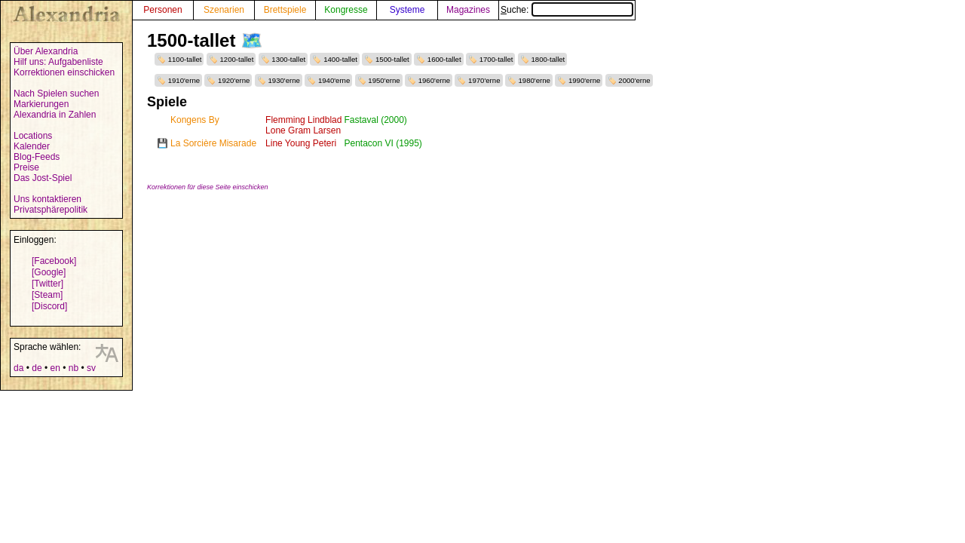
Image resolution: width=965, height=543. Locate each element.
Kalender (32, 146)
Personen (162, 10)
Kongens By (194, 120)
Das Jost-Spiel (43, 178)
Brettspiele (285, 10)
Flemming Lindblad (303, 120)
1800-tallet (548, 59)
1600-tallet (444, 59)
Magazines (468, 10)
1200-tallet (237, 59)
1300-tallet (288, 59)
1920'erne (234, 80)
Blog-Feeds (37, 157)
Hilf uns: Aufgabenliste (58, 62)
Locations (33, 135)
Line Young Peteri (300, 143)
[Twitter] (47, 283)
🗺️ (251, 40)
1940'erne (334, 80)
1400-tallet (340, 59)
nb (73, 368)
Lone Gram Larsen (303, 130)
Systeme (407, 10)
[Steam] (47, 295)
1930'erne (283, 80)
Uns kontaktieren (47, 199)
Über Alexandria (46, 51)
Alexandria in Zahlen (55, 114)
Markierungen (41, 104)
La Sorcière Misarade (213, 143)
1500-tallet (392, 59)
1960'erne (434, 80)
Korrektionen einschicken (64, 72)
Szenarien (224, 10)
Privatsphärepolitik (50, 209)
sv (91, 368)
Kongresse (345, 10)
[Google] (49, 272)
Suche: (567, 10)
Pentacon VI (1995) (382, 143)
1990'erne (584, 80)
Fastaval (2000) (375, 120)
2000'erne (634, 80)
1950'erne (384, 80)
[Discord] (49, 306)
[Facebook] (54, 261)
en (55, 368)
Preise (26, 167)
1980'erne (534, 80)
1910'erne (184, 80)
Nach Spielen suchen (56, 93)
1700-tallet (496, 59)
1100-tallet (185, 59)
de (36, 368)
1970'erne (484, 80)
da (18, 368)
